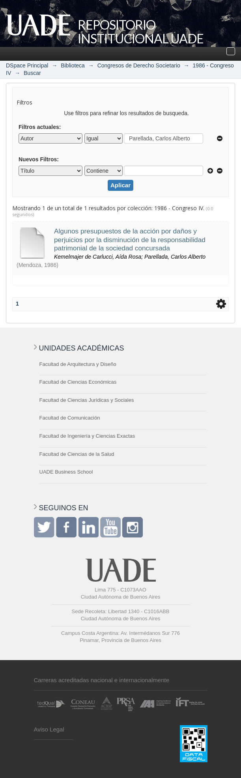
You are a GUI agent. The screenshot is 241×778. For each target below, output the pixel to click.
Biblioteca (73, 65)
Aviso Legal (49, 729)
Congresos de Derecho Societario (138, 65)
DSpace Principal (27, 65)
